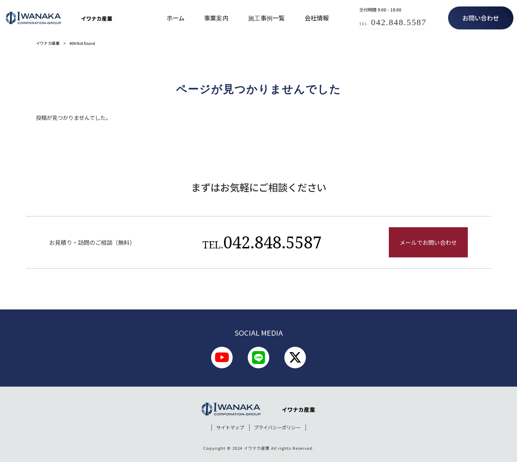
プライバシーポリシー (277, 427)
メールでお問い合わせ (428, 242)
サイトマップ (230, 427)
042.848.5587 (262, 242)
